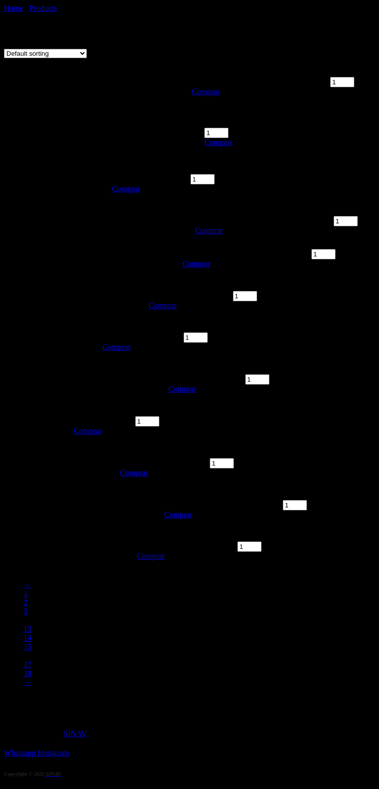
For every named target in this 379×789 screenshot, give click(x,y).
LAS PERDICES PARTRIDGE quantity (245, 254)
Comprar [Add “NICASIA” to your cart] (88, 431)
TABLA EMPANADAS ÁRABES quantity (260, 81)
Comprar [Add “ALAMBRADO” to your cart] (117, 347)
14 (28, 638)
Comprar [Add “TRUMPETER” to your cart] (182, 389)
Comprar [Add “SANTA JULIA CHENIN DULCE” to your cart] (209, 230)
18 (28, 673)
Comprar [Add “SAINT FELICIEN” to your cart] (134, 472)
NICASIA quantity (103, 421)
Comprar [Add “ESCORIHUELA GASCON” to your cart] (178, 514)
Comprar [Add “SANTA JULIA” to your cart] (126, 188)
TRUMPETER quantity (205, 379)
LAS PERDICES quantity (189, 295)
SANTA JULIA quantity (150, 179)
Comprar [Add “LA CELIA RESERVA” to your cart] (151, 556)
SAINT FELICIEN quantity (164, 463)
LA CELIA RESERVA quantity (186, 546)
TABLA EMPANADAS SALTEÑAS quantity (276, 123)
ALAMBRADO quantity (142, 337)
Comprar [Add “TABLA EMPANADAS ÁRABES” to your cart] (206, 91)
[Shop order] (45, 53)
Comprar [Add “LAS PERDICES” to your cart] (163, 305)
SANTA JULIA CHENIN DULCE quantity (263, 220)
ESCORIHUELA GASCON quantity (222, 505)
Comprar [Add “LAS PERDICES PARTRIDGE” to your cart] (196, 263)
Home (13, 8)
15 (28, 647)
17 (28, 664)
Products (43, 8)
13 (28, 629)
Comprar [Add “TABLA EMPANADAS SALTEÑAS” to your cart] (218, 142)
